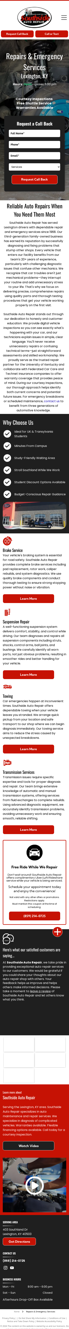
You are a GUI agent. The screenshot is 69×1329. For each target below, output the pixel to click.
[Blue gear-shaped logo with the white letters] (19, 1075)
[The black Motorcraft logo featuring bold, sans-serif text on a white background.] (19, 1060)
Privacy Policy (8, 1318)
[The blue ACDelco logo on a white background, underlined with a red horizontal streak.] (50, 1044)
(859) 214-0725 (14, 1261)
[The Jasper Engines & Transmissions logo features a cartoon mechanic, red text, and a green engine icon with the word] (19, 1044)
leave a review (40, 991)
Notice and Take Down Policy (20, 1321)
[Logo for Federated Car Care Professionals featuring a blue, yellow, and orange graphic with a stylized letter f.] (50, 1060)
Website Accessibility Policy (49, 1321)
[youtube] (12, 1268)
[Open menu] (64, 17)
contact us (52, 401)
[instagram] (5, 1268)
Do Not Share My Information (32, 1318)
